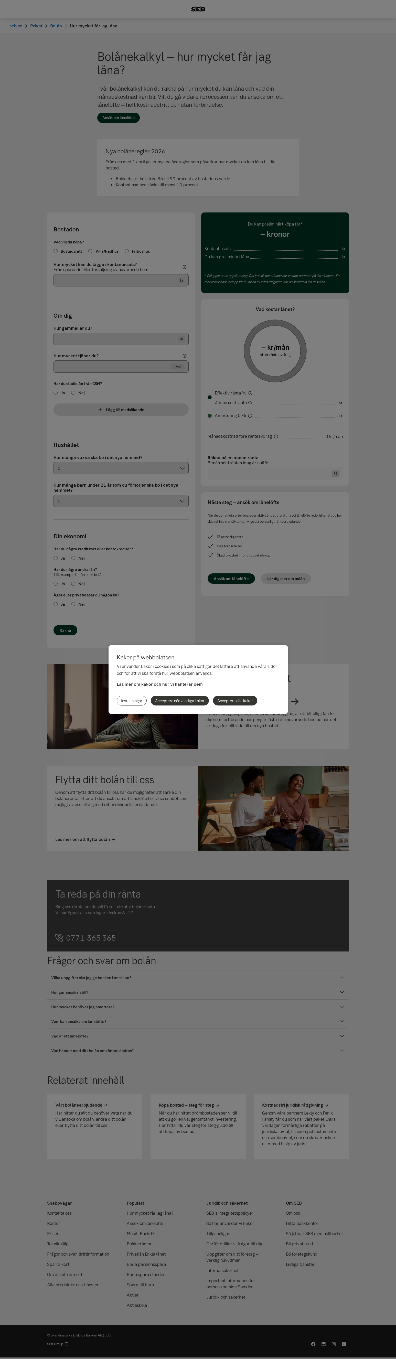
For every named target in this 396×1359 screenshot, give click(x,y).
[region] (198, 679)
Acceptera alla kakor (235, 700)
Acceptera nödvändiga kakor (180, 700)
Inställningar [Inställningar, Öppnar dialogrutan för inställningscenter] (131, 700)
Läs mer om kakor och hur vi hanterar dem (160, 684)
